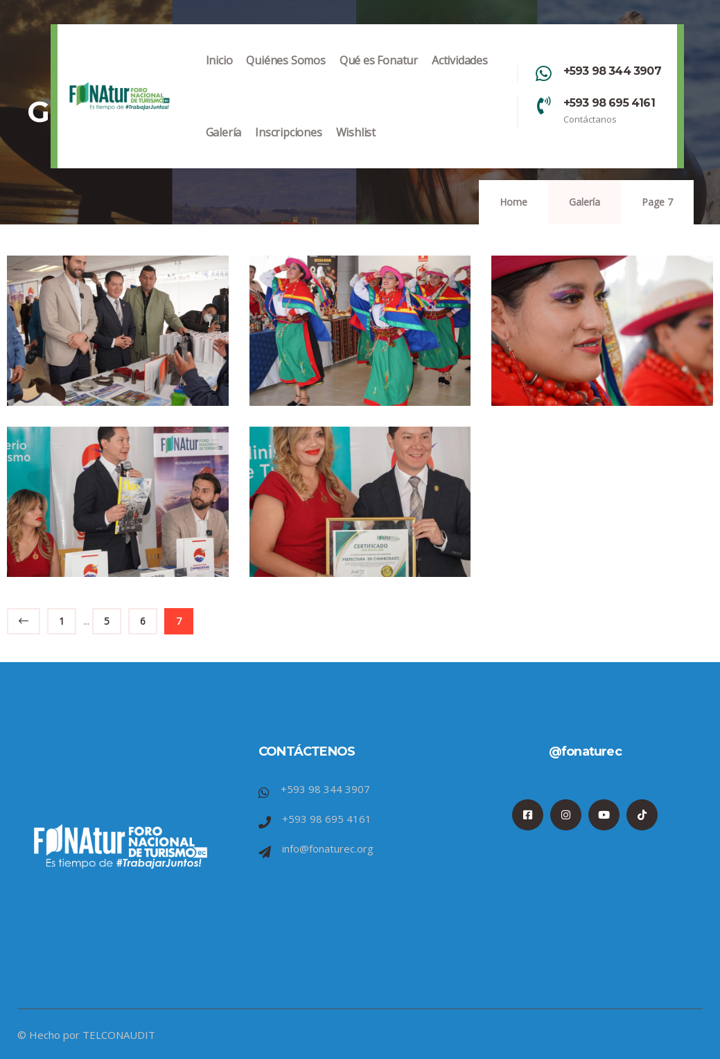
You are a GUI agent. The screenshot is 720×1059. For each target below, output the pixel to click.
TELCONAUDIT (118, 1035)
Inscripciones (288, 146)
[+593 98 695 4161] (544, 105)
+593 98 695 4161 (609, 102)
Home (513, 201)
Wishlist (356, 146)
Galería (224, 146)
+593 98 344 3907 (612, 71)
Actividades (460, 74)
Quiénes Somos (285, 74)
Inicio (219, 74)
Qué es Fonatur (379, 74)
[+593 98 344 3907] (544, 73)
